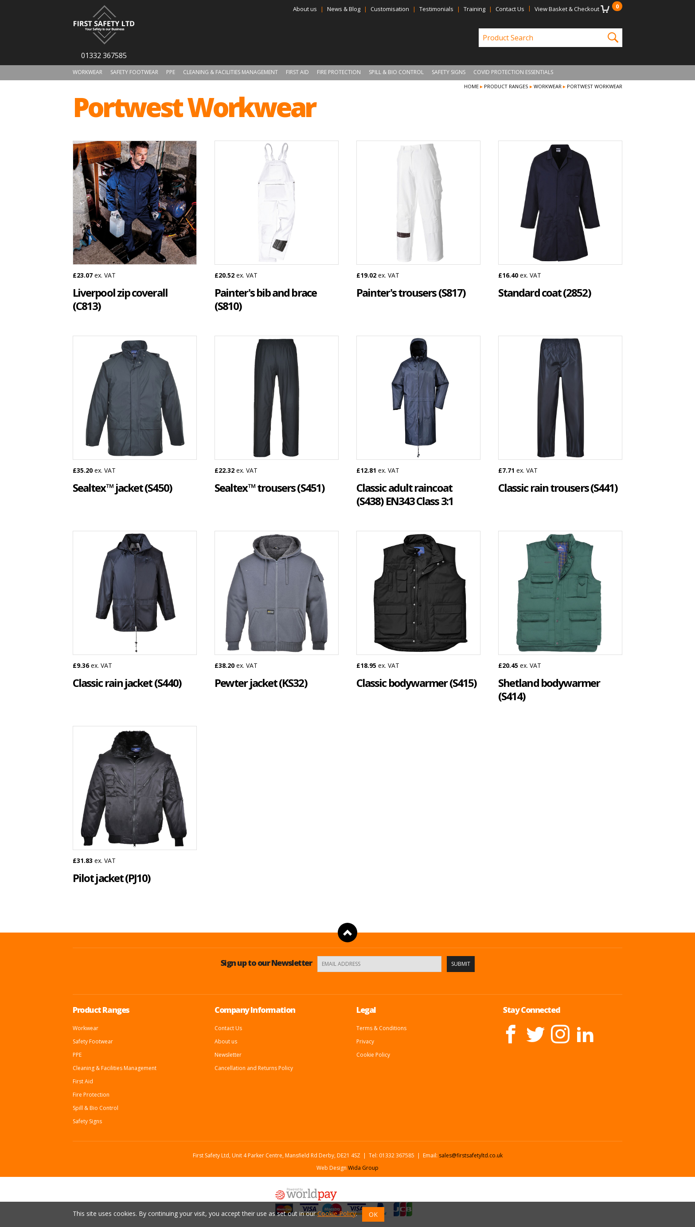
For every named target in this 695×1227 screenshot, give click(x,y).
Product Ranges (506, 86)
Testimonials (436, 8)
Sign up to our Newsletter (266, 962)
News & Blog (343, 8)
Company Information (255, 1009)
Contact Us (510, 8)
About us (305, 8)
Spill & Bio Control (396, 72)
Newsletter (228, 1054)
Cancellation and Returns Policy (254, 1068)
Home (471, 86)
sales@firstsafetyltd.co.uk (471, 1155)
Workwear (87, 72)
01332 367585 (104, 55)
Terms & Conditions (381, 1028)
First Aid (297, 72)
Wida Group (363, 1168)
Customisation (390, 8)
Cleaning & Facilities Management (230, 72)
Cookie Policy (373, 1054)
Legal (366, 1009)
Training (474, 8)
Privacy (365, 1041)
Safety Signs (448, 72)
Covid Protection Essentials (513, 72)
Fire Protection (339, 72)
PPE (170, 72)
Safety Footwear (134, 72)
